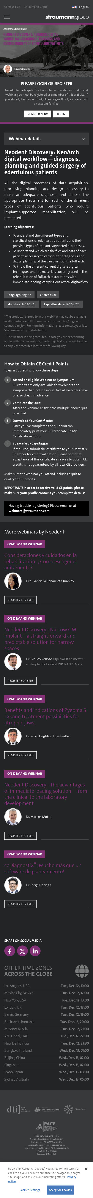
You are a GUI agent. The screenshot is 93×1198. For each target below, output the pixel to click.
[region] (46, 1180)
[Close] (86, 1169)
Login (61, 114)
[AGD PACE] (46, 1126)
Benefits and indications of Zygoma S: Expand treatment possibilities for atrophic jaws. (46, 716)
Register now (38, 114)
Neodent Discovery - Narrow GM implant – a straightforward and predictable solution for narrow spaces (40, 639)
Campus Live (12, 7)
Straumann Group (36, 7)
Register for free (20, 600)
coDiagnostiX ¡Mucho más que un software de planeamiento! (43, 868)
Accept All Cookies (60, 1190)
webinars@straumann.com (29, 511)
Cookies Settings (30, 1190)
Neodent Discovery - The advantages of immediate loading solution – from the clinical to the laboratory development (45, 794)
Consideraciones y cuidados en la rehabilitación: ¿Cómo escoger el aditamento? (40, 561)
